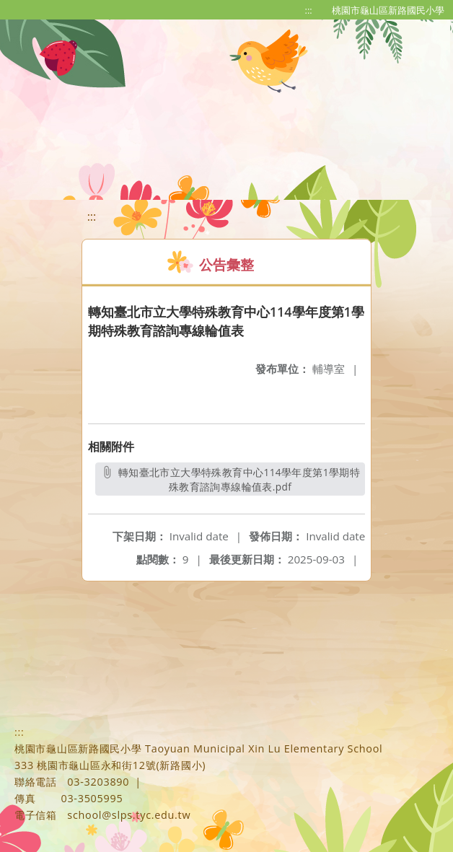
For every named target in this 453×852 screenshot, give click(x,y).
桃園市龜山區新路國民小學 (388, 10)
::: (308, 10)
